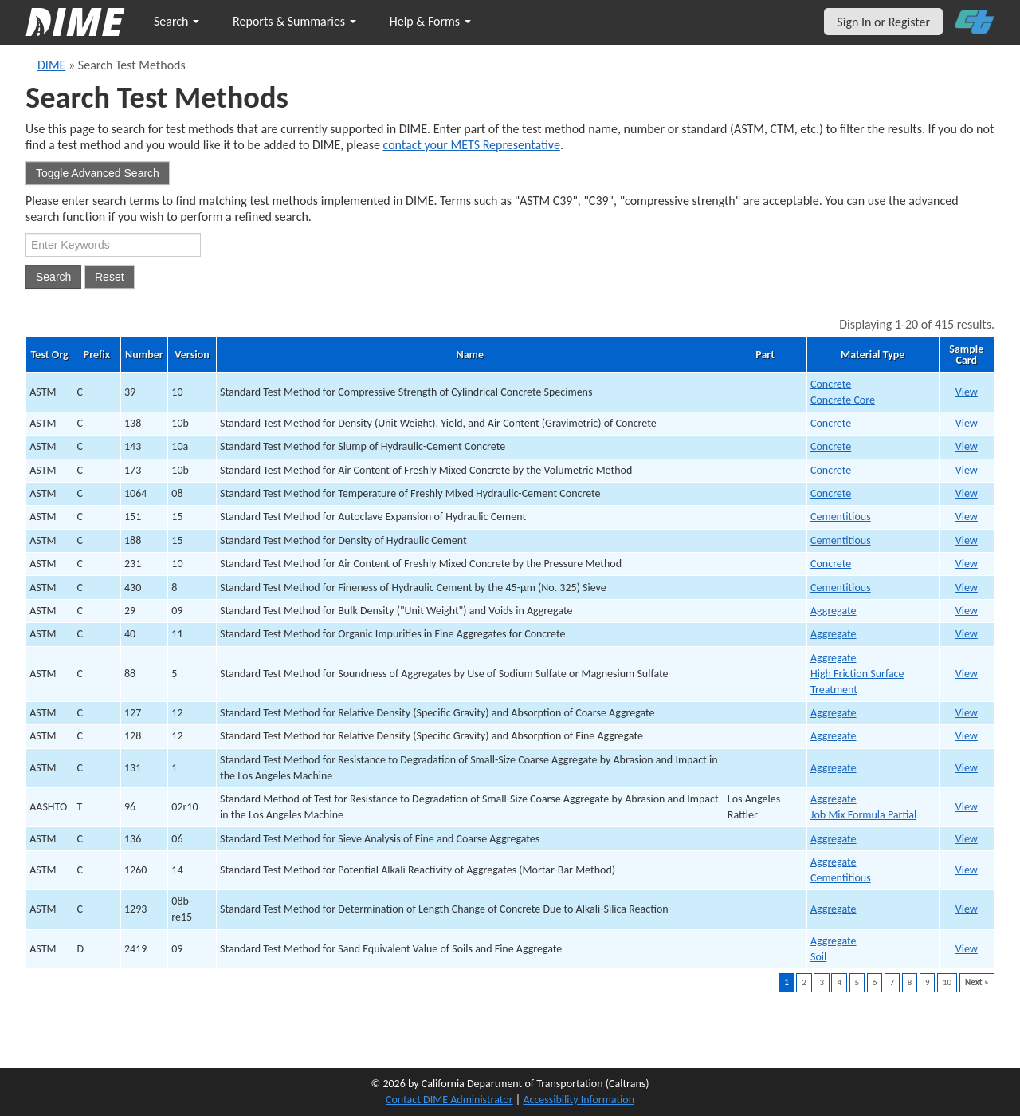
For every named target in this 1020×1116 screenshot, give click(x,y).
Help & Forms (430, 21)
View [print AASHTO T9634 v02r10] (966, 807)
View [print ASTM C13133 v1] (966, 768)
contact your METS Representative (471, 144)
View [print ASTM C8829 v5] (966, 673)
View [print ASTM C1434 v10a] (966, 446)
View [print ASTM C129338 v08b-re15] (966, 909)
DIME (51, 65)
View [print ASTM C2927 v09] (966, 610)
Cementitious (840, 516)
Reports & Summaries (294, 21)
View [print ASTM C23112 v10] (966, 563)
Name (470, 355)
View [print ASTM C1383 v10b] (966, 423)
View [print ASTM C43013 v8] (966, 587)
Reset (109, 276)
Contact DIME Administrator (449, 1099)
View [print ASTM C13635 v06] (966, 839)
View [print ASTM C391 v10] (966, 392)
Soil (818, 957)
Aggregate (833, 610)
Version (192, 355)
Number (144, 355)
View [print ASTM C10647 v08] (966, 493)
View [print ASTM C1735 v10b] (966, 470)
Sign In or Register (883, 22)
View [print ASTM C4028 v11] (966, 634)
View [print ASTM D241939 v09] (966, 949)
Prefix (97, 355)
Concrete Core (842, 400)
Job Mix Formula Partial (863, 815)
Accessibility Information (578, 1099)
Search (176, 21)
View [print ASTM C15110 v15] (966, 516)
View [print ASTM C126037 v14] (966, 870)
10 (947, 982)
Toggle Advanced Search (97, 173)
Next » (977, 982)
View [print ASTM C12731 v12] (966, 713)
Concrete (830, 384)
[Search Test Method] (113, 245)
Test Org (50, 355)
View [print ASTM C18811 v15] (966, 540)
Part (765, 355)
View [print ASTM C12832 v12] (966, 736)
